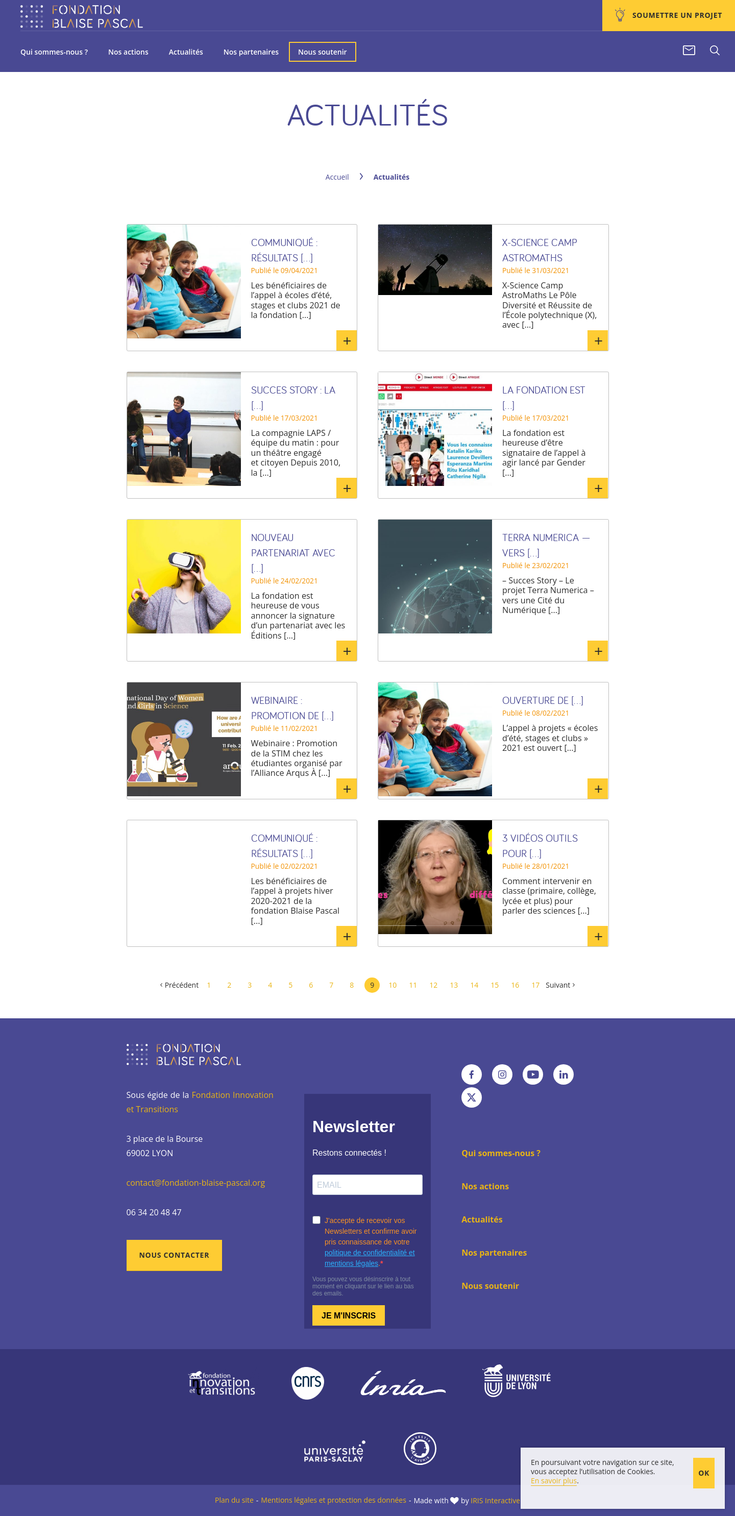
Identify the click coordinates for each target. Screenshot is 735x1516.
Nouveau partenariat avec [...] (293, 552)
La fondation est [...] (543, 397)
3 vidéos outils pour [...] (540, 846)
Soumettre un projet (676, 15)
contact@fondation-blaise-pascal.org (196, 1182)
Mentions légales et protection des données (333, 1500)
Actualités (186, 52)
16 (515, 985)
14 (474, 985)
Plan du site (234, 1500)
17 (535, 985)
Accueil (337, 177)
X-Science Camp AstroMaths (539, 250)
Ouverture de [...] (542, 700)
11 (413, 985)
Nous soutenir (322, 52)
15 (495, 985)
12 (433, 985)
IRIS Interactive (495, 1500)
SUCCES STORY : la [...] (293, 397)
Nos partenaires (251, 52)
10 (392, 985)
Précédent (182, 985)
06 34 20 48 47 (154, 1212)
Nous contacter (174, 1255)
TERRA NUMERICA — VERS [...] (546, 545)
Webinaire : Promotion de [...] (292, 708)
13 (454, 985)
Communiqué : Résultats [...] (284, 250)
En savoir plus (346, 340)
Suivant (558, 985)
